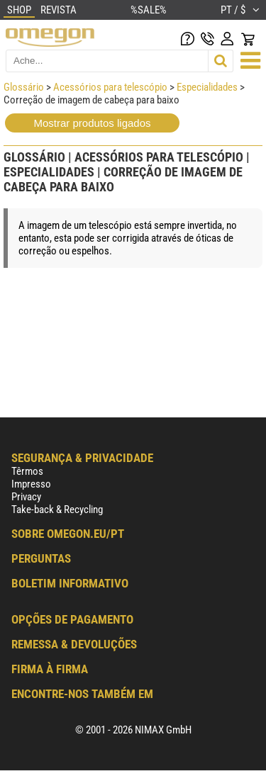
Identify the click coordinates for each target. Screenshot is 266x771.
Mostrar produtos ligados (91, 123)
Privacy (26, 496)
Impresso (31, 484)
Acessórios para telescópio (110, 87)
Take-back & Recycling (57, 509)
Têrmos (27, 471)
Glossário (24, 87)
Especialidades (207, 87)
